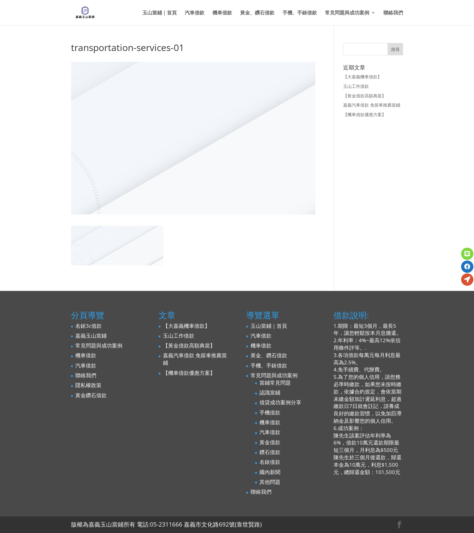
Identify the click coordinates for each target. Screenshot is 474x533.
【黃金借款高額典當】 (364, 96)
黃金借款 (269, 442)
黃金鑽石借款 (91, 395)
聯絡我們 (393, 13)
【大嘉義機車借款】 (362, 77)
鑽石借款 (269, 452)
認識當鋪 (269, 392)
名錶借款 (269, 461)
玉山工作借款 (356, 86)
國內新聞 (269, 472)
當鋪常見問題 (275, 382)
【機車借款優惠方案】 (364, 114)
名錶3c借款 (88, 325)
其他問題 (269, 481)
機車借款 (222, 13)
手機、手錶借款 (299, 13)
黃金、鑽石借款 (257, 13)
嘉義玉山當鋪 (91, 335)
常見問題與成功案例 (347, 13)
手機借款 (269, 412)
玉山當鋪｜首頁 (159, 13)
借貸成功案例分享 (280, 402)
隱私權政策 (88, 385)
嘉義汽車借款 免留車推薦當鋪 (371, 105)
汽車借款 (194, 13)
